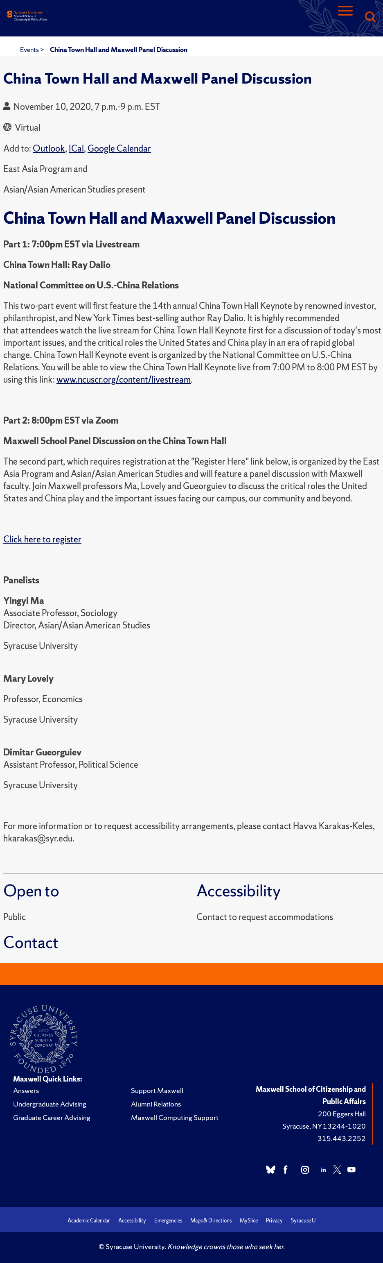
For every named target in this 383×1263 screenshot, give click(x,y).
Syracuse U (303, 1220)
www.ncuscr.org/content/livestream (123, 379)
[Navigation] (345, 17)
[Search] (370, 17)
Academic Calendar (89, 1220)
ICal (76, 148)
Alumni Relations (156, 1104)
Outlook (49, 148)
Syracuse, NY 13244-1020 (324, 1126)
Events (30, 49)
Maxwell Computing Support (175, 1117)
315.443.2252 (342, 1138)
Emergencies (168, 1220)
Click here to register (42, 539)
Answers (26, 1090)
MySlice (249, 1220)
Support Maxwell (157, 1090)
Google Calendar (119, 148)
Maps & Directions (211, 1220)
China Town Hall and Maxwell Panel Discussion (118, 49)
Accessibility (132, 1220)
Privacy (274, 1220)
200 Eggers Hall (342, 1113)
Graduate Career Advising (51, 1117)
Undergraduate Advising (49, 1104)
